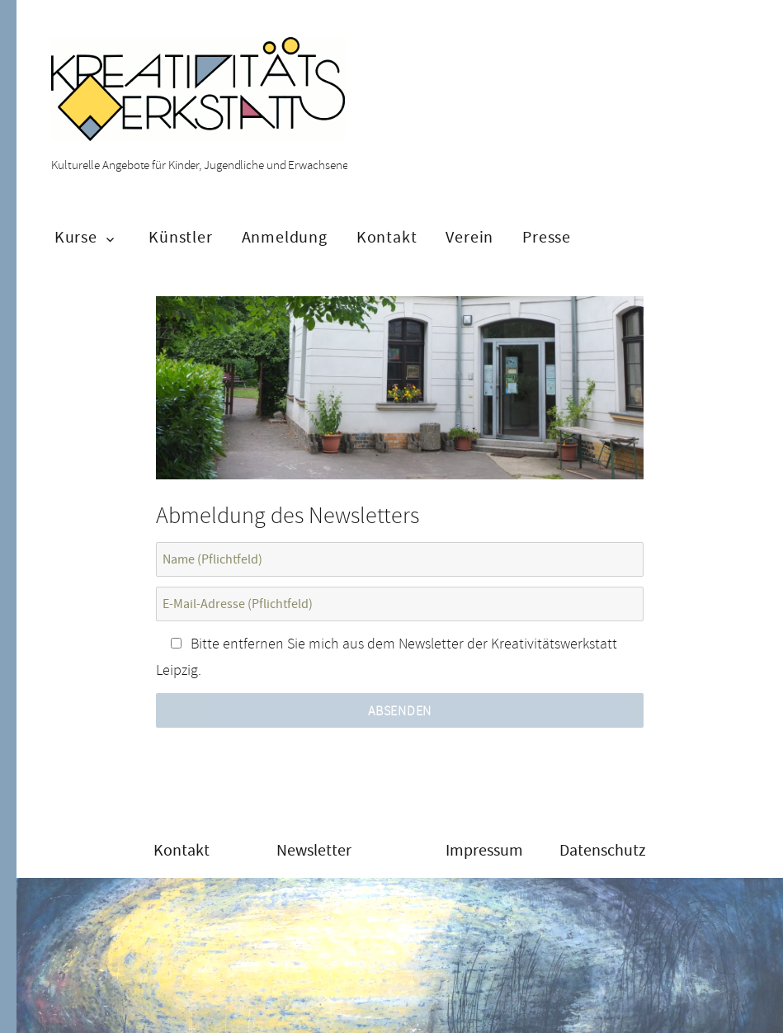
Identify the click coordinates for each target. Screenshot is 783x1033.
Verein (469, 237)
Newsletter (313, 850)
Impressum (484, 850)
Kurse (75, 237)
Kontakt (386, 237)
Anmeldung (285, 237)
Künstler (180, 237)
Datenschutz (602, 850)
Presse (546, 237)
